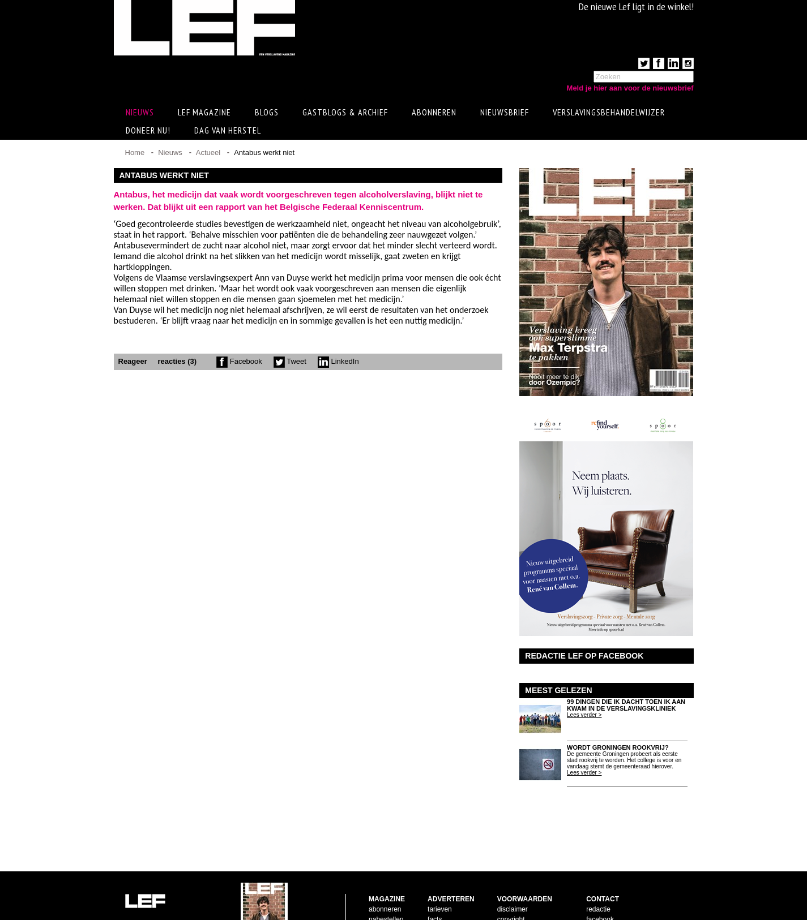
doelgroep (443, 904)
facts (435, 883)
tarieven (440, 873)
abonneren (385, 873)
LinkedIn (338, 363)
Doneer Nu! (148, 131)
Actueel (208, 154)
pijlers (436, 893)
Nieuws (170, 154)
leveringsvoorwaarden (530, 893)
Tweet (290, 363)
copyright (511, 883)
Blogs (267, 113)
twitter (595, 893)
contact (380, 893)
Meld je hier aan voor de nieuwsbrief (630, 88)
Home (135, 154)
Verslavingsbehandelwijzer (609, 113)
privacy (508, 904)
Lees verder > (584, 716)
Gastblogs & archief (345, 113)
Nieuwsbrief (504, 113)
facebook (600, 883)
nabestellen (386, 883)
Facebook (239, 363)
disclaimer (512, 873)
